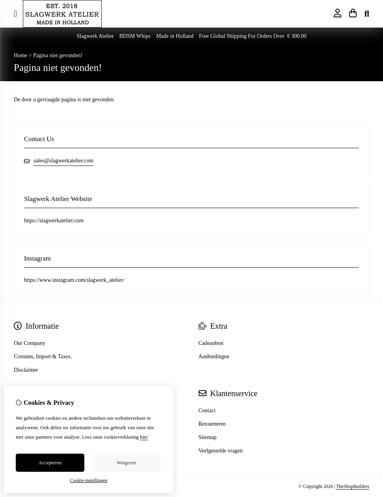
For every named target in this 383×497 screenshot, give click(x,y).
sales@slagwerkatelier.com (63, 161)
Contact (207, 410)
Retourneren (212, 424)
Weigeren (126, 462)
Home (20, 55)
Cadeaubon (211, 343)
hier (144, 437)
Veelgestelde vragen (221, 451)
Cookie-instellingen (89, 480)
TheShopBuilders (352, 486)
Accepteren (49, 462)
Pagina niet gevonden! (57, 55)
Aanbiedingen (214, 356)
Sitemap (208, 437)
